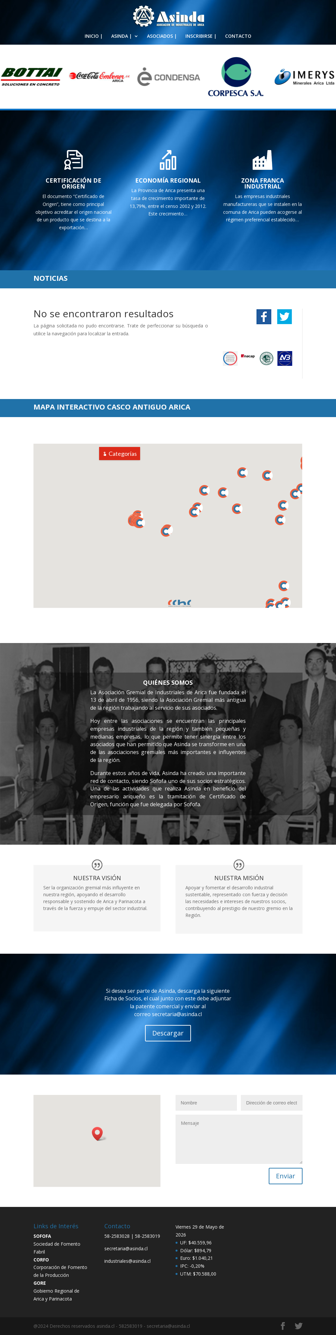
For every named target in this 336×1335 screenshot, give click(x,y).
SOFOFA (42, 1236)
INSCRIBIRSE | (201, 36)
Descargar (168, 1033)
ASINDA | (121, 36)
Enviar (285, 1175)
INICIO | (94, 36)
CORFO (41, 1260)
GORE (39, 1283)
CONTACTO (238, 36)
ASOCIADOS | (162, 36)
